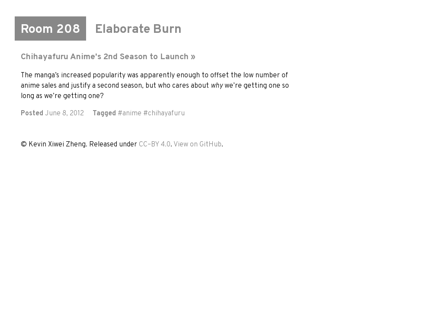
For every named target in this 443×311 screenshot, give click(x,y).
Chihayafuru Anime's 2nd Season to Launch (105, 57)
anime (131, 113)
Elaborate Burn (138, 30)
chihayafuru (166, 113)
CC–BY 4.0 (154, 144)
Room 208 (50, 30)
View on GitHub (197, 144)
